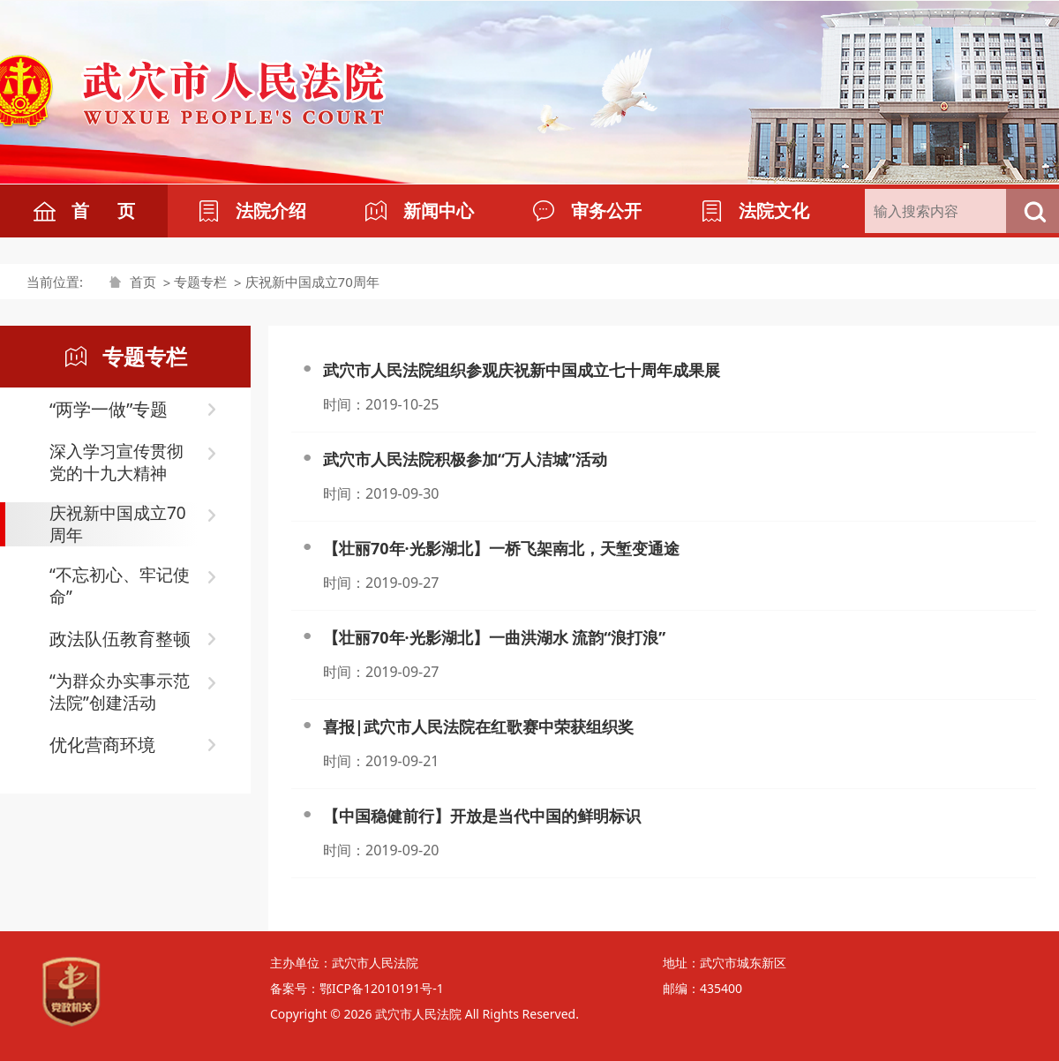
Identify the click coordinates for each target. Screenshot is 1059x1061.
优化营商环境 (102, 744)
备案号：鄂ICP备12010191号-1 (357, 988)
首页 (143, 281)
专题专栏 (200, 281)
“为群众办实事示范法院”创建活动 (119, 692)
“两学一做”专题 (108, 409)
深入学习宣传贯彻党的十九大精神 (116, 462)
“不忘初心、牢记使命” (119, 586)
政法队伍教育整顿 (120, 639)
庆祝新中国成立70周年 (312, 281)
